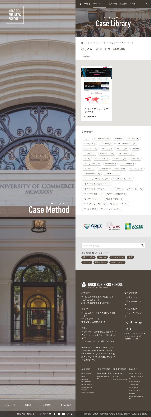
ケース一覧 (128, 43)
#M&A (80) (135, 159)
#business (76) (133, 139)
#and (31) (118, 139)
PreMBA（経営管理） (103, 377)
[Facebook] (54, 414)
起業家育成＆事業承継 (136, 397)
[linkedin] (72, 414)
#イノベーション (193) (122, 179)
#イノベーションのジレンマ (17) (96, 184)
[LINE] (59, 414)
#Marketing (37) (127, 164)
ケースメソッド (99, 4)
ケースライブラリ (113, 43)
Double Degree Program (86, 389)
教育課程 (123, 4)
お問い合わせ (130, 309)
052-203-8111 (92, 300)
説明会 (28, 405)
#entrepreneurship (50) (127, 144)
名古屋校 (85, 293)
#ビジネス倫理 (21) (114, 199)
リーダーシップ (134, 381)
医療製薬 (119, 414)
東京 (19, 414)
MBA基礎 (116, 376)
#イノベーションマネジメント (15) (97, 189)
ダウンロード (9, 405)
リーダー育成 (117, 373)
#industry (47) (89, 154)
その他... (133, 4)
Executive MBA (86, 373)
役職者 (112, 414)
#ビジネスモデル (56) (92, 199)
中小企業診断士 (134, 414)
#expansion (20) (90, 149)
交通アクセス (130, 293)
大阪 (23, 414)
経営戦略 (132, 393)
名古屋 (29, 414)
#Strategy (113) (136, 169)
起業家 (96, 414)
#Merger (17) (88, 169)
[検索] (142, 245)
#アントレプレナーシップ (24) (96, 179)
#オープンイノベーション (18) (129, 189)
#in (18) (135, 149)
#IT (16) (86, 159)
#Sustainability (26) (91, 174)
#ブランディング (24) (118, 204)
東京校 (84, 309)
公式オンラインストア (133, 314)
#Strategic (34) (118, 169)
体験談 (66, 405)
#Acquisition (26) (101, 139)
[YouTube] (63, 414)
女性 (126, 414)
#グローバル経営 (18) (116, 194)
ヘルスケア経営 (134, 390)
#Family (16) (107, 149)
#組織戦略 (85, 56)
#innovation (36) (107, 154)
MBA (83, 376)
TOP (84, 43)
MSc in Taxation (86, 384)
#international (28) (126, 154)
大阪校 (84, 328)
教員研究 (113, 4)
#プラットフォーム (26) (110, 209)
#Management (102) (91, 164)
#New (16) (103, 169)
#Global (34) (122, 149)
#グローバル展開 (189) (92, 194)
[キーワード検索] (110, 245)
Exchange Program (88, 393)
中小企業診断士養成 (104, 373)
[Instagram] (68, 414)
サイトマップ (130, 297)
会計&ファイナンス (135, 373)
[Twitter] (50, 414)
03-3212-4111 (92, 319)
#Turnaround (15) (112, 174)
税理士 (145, 414)
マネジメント (133, 384)
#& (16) (86, 139)
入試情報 (47, 405)
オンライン (37, 414)
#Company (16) (106, 144)
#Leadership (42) (120, 159)
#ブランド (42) (89, 209)
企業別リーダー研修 (120, 379)
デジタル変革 (133, 387)
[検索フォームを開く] (146, 3)
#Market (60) (110, 164)
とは (87, 4)
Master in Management (86, 380)
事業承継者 (104, 414)
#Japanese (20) (101, 159)
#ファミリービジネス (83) (94, 204)
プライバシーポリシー (133, 303)
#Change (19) (89, 144)
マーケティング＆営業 (136, 377)
